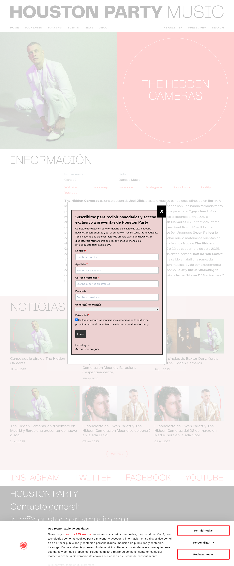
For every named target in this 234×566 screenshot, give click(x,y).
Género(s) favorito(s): (88, 304)
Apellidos (81, 264)
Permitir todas (203, 514)
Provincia (80, 291)
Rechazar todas (203, 538)
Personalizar (203, 526)
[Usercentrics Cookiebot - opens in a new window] (24, 559)
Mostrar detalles (58, 558)
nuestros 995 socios (77, 518)
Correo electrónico (87, 277)
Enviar (80, 334)
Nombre (80, 250)
